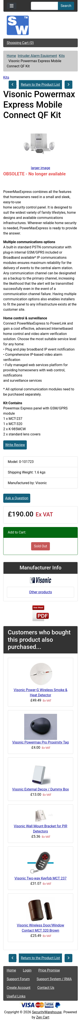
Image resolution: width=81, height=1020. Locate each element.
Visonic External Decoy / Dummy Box (40, 789)
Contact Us (45, 988)
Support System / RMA (54, 979)
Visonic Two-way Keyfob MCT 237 (40, 878)
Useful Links (16, 996)
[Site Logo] (40, 25)
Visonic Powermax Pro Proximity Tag (40, 742)
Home (11, 56)
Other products (40, 592)
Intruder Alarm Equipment (37, 56)
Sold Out (40, 546)
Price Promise (49, 970)
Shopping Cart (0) (20, 43)
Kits (62, 56)
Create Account (18, 988)
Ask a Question (16, 498)
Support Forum (18, 979)
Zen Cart (42, 1017)
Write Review (15, 445)
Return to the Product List (40, 84)
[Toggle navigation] (11, 6)
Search (66, 6)
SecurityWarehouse (47, 1012)
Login (27, 970)
